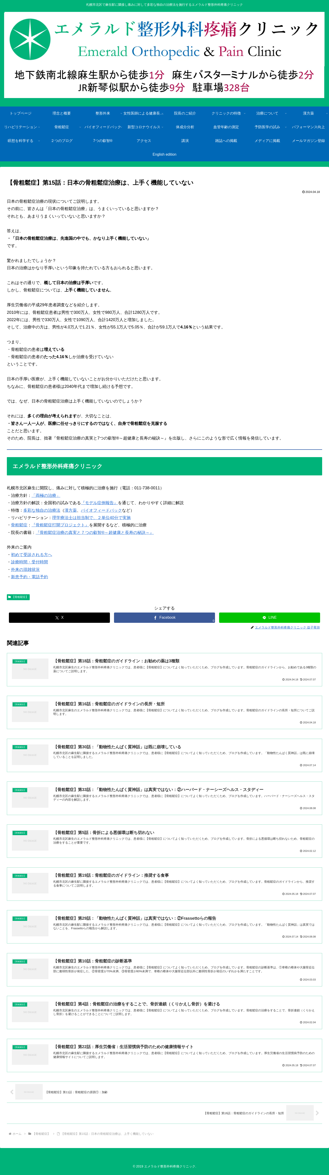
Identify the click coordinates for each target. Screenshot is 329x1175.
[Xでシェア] (59, 618)
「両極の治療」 (46, 495)
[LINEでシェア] (269, 618)
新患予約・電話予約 (29, 577)
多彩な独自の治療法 (41, 510)
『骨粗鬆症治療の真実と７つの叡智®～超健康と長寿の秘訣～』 (95, 532)
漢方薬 (70, 510)
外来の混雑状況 (25, 569)
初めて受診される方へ (31, 554)
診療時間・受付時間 (29, 562)
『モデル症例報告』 (99, 503)
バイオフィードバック (101, 510)
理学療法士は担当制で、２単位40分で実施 (91, 517)
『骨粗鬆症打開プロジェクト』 (60, 525)
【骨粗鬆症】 (18, 597)
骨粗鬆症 (19, 525)
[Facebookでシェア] (164, 618)
